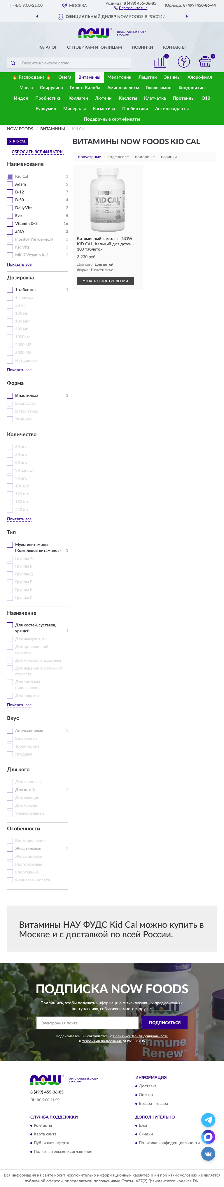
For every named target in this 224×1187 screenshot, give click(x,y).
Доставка (148, 1086)
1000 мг (22, 337)
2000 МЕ (23, 345)
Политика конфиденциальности (169, 1143)
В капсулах (25, 403)
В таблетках (26, 411)
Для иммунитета (31, 639)
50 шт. (21, 455)
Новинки (142, 47)
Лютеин (103, 98)
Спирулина (51, 88)
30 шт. (21, 447)
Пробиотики (48, 98)
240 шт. (22, 510)
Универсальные (29, 813)
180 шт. (22, 502)
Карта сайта (45, 1134)
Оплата (146, 1095)
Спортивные (26, 872)
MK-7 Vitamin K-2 (31, 255)
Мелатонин (119, 77)
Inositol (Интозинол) (34, 239)
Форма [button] (15, 383)
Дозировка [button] (20, 278)
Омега (64, 77)
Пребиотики (135, 109)
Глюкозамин (159, 88)
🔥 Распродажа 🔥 (31, 77)
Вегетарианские (30, 841)
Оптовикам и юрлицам (94, 47)
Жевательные (28, 849)
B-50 (19, 200)
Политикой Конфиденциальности (140, 1036)
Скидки (146, 1134)
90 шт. (21, 478)
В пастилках (26, 396)
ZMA (19, 232)
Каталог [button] (47, 47)
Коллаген (78, 98)
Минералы (74, 109)
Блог (143, 1125)
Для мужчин (26, 806)
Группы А (24, 558)
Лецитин (148, 77)
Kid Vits (22, 247)
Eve (18, 216)
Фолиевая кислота (32, 880)
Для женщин (27, 798)
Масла (26, 88)
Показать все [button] (19, 265)
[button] (130, 7)
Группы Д (24, 574)
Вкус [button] (13, 718)
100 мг (21, 313)
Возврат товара (153, 1104)
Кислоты (128, 98)
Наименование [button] (25, 164)
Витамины (89, 77)
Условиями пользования (102, 1041)
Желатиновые (28, 857)
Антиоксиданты (172, 109)
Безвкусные (26, 739)
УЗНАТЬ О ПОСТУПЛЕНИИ (105, 281)
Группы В (23, 566)
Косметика (104, 109)
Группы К (24, 590)
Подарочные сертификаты (112, 119)
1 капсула (24, 298)
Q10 (206, 98)
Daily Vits (23, 208)
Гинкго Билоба (85, 88)
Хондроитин (191, 88)
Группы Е (23, 582)
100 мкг (22, 321)
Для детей (25, 790)
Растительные (28, 864)
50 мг (20, 306)
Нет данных (26, 361)
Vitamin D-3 (26, 224)
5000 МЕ (23, 353)
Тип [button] (11, 532)
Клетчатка (155, 98)
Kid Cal (21, 177)
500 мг (21, 329)
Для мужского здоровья (38, 660)
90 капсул (24, 471)
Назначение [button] (21, 613)
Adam (20, 184)
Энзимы (172, 77)
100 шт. (22, 486)
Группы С (23, 598)
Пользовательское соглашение (63, 1152)
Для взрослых (28, 782)
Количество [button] (21, 434)
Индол (21, 98)
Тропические (27, 746)
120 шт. (22, 494)
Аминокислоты (123, 88)
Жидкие (23, 419)
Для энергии (27, 696)
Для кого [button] (18, 769)
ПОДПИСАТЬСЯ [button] (165, 1023)
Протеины (184, 98)
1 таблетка (25, 290)
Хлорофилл (200, 77)
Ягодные (23, 754)
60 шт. (21, 463)
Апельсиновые (29, 731)
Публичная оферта (51, 1143)
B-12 (19, 192)
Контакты (174, 47)
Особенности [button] (23, 829)
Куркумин (46, 109)
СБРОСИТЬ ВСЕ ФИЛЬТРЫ (38, 152)
